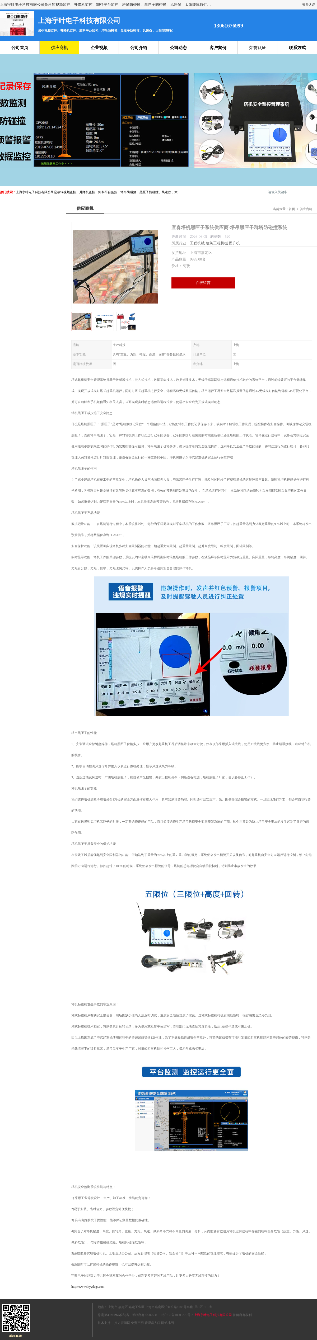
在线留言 (203, 283)
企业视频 (99, 47)
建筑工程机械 (217, 243)
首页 (292, 209)
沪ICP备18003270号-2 (178, 1315)
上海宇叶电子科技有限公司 (213, 1315)
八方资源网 (122, 1323)
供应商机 (59, 47)
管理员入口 (152, 1323)
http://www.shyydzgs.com (87, 1287)
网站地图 (167, 1323)
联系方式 (297, 47)
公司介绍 (138, 47)
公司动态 (178, 47)
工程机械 (197, 243)
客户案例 (217, 47)
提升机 (234, 243)
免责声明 (137, 1323)
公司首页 (19, 47)
